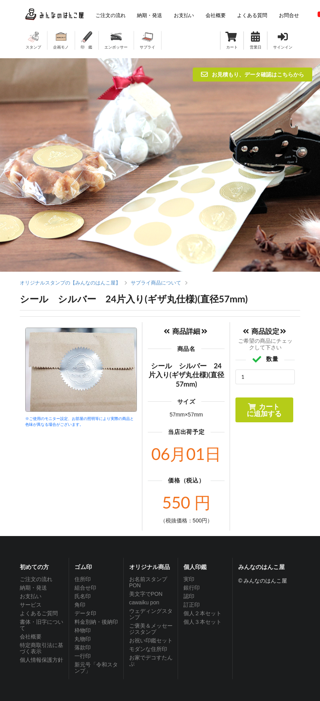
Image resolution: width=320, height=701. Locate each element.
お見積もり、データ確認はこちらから (252, 74)
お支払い (31, 596)
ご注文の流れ (36, 579)
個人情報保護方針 (41, 660)
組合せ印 (85, 588)
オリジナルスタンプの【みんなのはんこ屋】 (70, 283)
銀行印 (191, 588)
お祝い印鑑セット (151, 640)
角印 (79, 605)
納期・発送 (33, 588)
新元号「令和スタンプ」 (96, 667)
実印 (188, 579)
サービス (31, 605)
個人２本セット (202, 613)
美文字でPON (146, 594)
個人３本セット (202, 622)
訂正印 (191, 605)
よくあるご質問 (39, 613)
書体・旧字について (41, 625)
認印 (188, 596)
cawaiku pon (144, 602)
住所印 (82, 579)
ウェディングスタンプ (151, 614)
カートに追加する (264, 410)
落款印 (82, 647)
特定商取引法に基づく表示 (41, 648)
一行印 (82, 656)
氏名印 (82, 596)
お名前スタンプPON (148, 582)
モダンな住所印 (148, 649)
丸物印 (82, 639)
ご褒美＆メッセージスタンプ (151, 629)
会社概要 (31, 636)
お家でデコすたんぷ (151, 660)
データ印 (85, 613)
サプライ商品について (156, 283)
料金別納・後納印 (96, 622)
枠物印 (82, 630)
